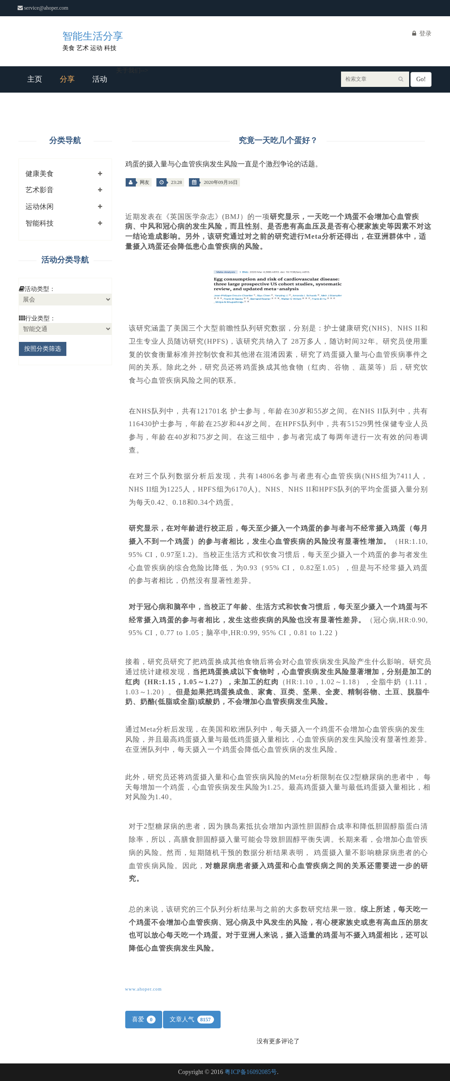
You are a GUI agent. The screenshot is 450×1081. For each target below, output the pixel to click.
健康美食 (39, 173)
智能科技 (39, 223)
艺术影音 (39, 190)
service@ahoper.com (43, 8)
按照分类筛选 (42, 348)
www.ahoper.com (143, 989)
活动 (99, 79)
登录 (422, 33)
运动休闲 (39, 206)
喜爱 (144, 1020)
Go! (421, 79)
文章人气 (192, 1020)
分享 (67, 79)
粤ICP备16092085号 (251, 1072)
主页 (34, 79)
